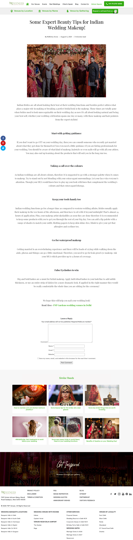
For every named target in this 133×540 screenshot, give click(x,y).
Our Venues (35, 4)
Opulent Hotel (38, 518)
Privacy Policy (33, 490)
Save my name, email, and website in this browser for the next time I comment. (67, 358)
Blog (76, 4)
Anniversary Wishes (61, 500)
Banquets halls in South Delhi (10, 518)
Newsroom (70, 538)
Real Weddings (54, 4)
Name (51, 346)
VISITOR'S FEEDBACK (87, 500)
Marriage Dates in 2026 (74, 531)
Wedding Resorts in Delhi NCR (76, 518)
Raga (35, 528)
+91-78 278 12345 (114, 4)
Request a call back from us (105, 11)
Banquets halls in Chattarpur (10, 521)
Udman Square (96, 4)
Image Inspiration (60, 494)
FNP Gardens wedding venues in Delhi (72, 305)
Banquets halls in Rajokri (9, 525)
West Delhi (103, 518)
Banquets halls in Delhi (8, 515)
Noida (101, 521)
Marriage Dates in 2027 (74, 534)
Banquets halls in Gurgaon (9, 531)
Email (51, 350)
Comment (44, 342)
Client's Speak (68, 4)
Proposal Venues (72, 515)
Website (51, 354)
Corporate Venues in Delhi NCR (77, 521)
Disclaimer (31, 494)
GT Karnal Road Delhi (106, 528)
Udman (36, 515)
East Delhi (102, 515)
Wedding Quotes (60, 497)
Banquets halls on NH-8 (9, 528)
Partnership (85, 497)
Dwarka (101, 531)
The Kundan (37, 525)
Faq (54, 490)
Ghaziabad (102, 525)
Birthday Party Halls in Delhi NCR (77, 525)
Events (44, 4)
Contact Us (85, 4)
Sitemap (83, 494)
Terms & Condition (35, 497)
